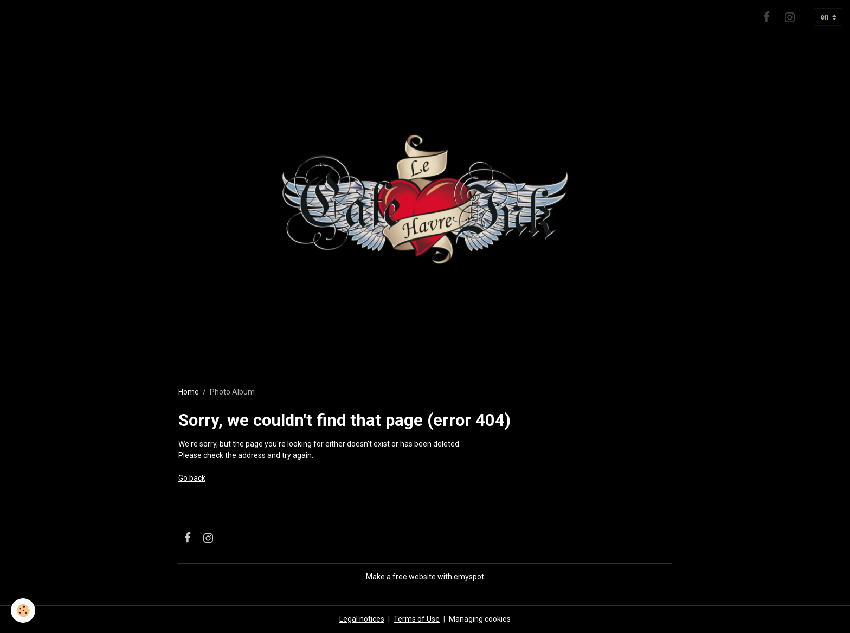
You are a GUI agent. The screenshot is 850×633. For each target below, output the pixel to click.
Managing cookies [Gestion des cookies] (480, 619)
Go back (191, 478)
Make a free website (401, 576)
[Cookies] (23, 610)
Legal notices (361, 619)
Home (188, 391)
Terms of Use (417, 619)
